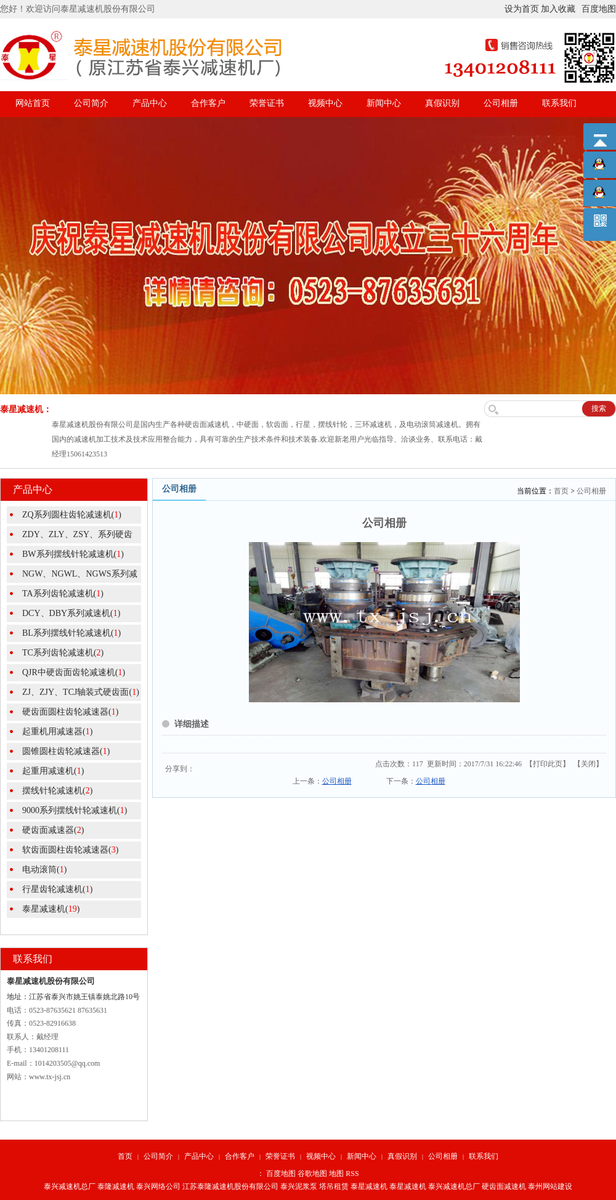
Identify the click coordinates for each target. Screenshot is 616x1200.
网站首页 (32, 103)
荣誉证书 (266, 103)
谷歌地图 (312, 1173)
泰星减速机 (369, 1186)
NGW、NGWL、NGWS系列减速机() (72, 576)
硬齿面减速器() (53, 830)
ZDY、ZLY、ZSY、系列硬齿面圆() (69, 536)
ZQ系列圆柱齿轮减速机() (71, 514)
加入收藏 (558, 9)
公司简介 (91, 103)
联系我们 (559, 103)
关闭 (588, 764)
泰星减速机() (50, 909)
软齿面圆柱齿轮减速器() (70, 849)
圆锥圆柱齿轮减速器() (66, 751)
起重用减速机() (53, 771)
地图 (336, 1173)
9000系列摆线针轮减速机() (74, 810)
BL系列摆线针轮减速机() (71, 633)
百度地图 (599, 9)
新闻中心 (384, 103)
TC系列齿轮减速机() (62, 652)
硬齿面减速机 (504, 1186)
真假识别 (442, 103)
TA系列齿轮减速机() (62, 593)
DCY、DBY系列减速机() (71, 613)
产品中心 (149, 103)
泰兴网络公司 (158, 1186)
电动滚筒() (44, 869)
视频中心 (325, 103)
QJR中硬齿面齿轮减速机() (73, 672)
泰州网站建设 (550, 1186)
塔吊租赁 (334, 1186)
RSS (352, 1173)
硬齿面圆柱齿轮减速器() (70, 711)
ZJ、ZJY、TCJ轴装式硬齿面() (80, 692)
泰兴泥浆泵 (298, 1186)
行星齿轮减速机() (57, 889)
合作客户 (208, 103)
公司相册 (501, 103)
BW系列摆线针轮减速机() (73, 554)
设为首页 (522, 9)
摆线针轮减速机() (57, 790)
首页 (561, 491)
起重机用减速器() (57, 731)
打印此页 (547, 764)
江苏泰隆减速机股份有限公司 (230, 1186)
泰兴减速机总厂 (69, 1186)
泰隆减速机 (115, 1186)
